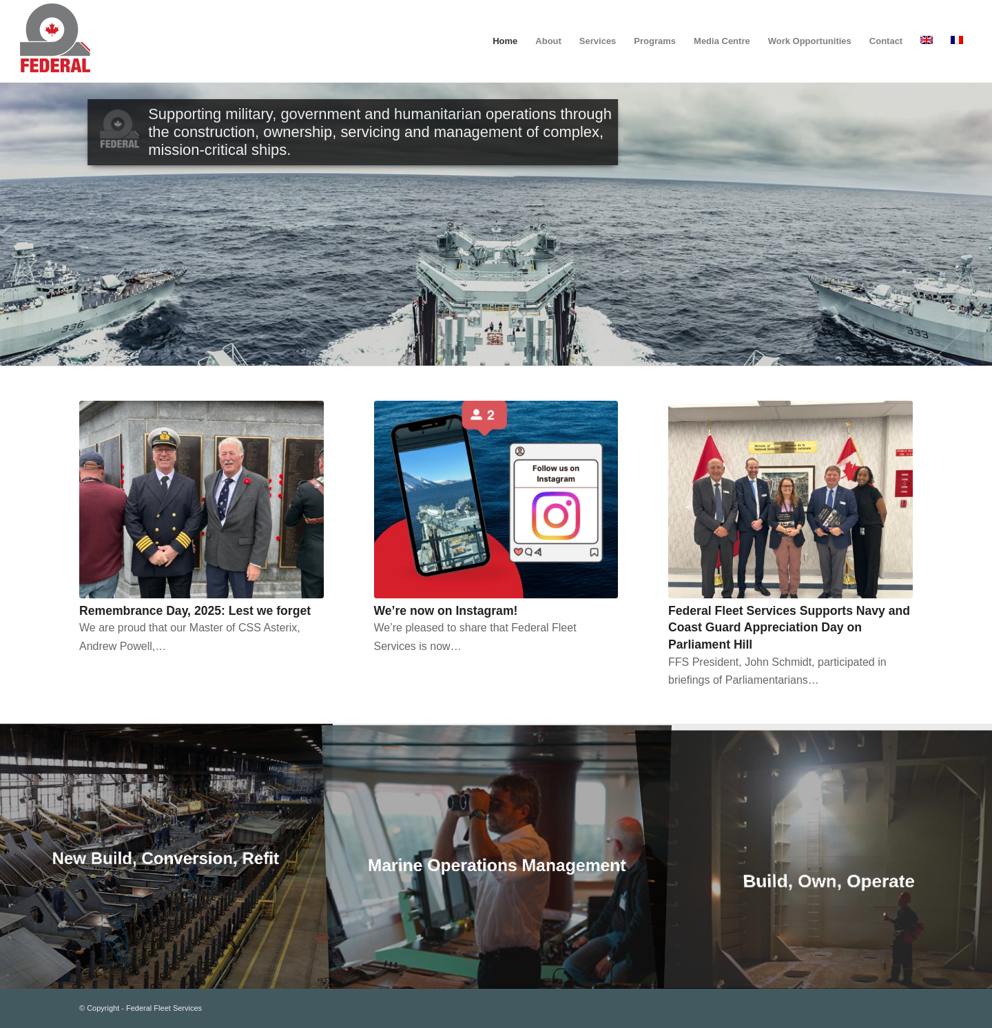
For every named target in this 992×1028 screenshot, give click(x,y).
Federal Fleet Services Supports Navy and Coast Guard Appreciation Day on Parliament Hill (789, 627)
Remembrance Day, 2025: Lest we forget (195, 611)
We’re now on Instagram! (446, 611)
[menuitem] (505, 41)
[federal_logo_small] (55, 41)
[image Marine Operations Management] (497, 856)
